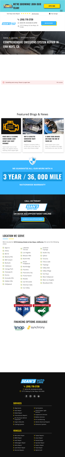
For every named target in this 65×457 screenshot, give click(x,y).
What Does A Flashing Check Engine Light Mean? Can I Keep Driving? (10, 139)
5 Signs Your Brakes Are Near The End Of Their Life (52, 138)
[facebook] (26, 396)
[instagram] (30, 396)
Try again (59, 82)
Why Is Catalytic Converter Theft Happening (29, 138)
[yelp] (34, 396)
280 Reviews (35, 13)
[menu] (61, 11)
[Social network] (38, 396)
